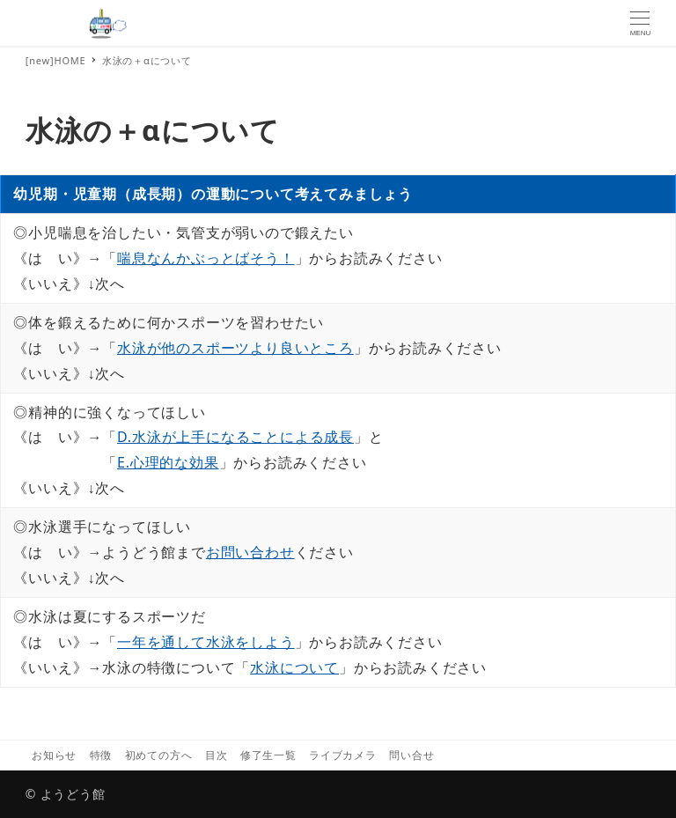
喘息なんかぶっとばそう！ (206, 258)
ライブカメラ (343, 755)
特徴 (101, 755)
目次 (216, 755)
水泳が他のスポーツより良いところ (235, 347)
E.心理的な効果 (168, 462)
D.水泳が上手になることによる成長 (235, 436)
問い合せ (411, 755)
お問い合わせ (250, 552)
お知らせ (54, 755)
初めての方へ (159, 755)
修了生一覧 (268, 755)
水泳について (294, 667)
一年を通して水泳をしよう (206, 642)
